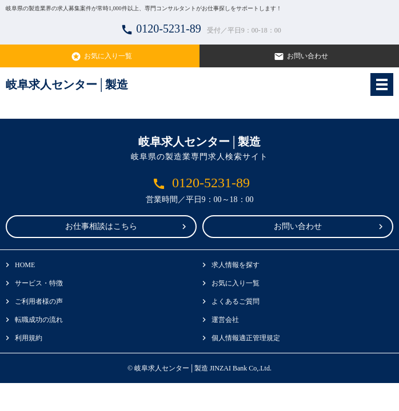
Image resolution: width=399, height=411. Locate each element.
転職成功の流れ (39, 320)
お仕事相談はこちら (101, 226)
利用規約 (28, 338)
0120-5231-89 (199, 29)
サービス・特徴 (39, 283)
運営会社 (225, 320)
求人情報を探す (236, 265)
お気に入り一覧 (100, 56)
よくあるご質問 (236, 301)
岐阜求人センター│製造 (67, 84)
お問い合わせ (299, 56)
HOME (25, 265)
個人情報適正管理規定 (246, 338)
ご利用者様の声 (39, 301)
